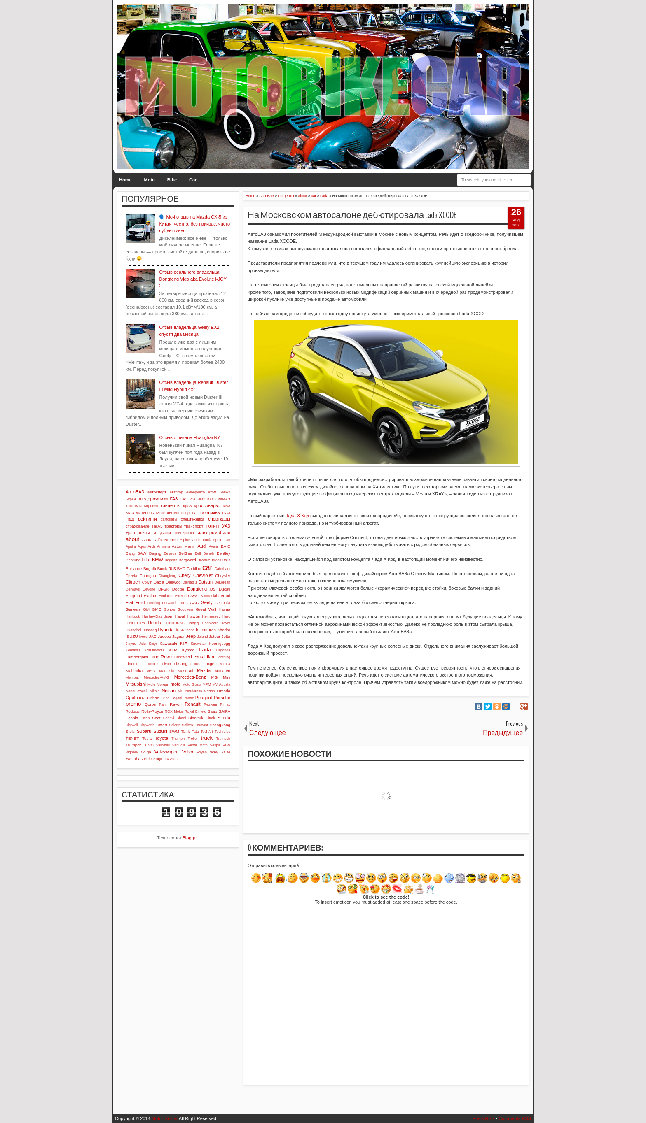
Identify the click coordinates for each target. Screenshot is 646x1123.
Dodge (178, 589)
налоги (198, 513)
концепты (170, 505)
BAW (141, 553)
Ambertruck (201, 540)
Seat (156, 718)
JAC (153, 636)
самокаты (169, 519)
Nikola (154, 691)
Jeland (202, 637)
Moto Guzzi (191, 684)
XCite (225, 752)
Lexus (197, 656)
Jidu (142, 644)
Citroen (133, 581)
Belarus (170, 553)
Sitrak (210, 718)
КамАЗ (224, 499)
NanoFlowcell (136, 691)
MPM (206, 684)
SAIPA (224, 711)
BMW (157, 559)
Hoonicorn (210, 623)
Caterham (222, 569)
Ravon (176, 704)
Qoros (150, 704)
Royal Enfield (195, 711)
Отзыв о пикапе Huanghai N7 (189, 437)
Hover (225, 623)
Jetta (226, 636)
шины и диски (155, 532)
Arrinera (163, 546)
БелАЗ (224, 492)
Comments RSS (515, 1118)
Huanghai (133, 630)
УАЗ (226, 525)
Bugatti (149, 568)
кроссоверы (206, 505)
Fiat (129, 602)
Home (125, 179)
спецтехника (192, 519)
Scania (132, 718)
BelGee (185, 553)
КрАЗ (187, 506)
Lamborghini (137, 657)
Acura (147, 539)
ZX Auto (170, 759)
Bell (198, 553)
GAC (194, 602)
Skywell (132, 725)
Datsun (205, 581)
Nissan (169, 690)
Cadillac (194, 568)
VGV (226, 745)
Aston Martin (184, 546)
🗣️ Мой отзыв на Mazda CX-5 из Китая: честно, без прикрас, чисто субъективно (194, 223)
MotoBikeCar (165, 1118)
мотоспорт (182, 513)
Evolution (166, 596)
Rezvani (210, 704)
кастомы (134, 505)
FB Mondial (207, 596)
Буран (131, 499)
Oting (165, 698)
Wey (214, 752)
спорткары (219, 518)
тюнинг (212, 525)
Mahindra (134, 670)
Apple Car (221, 540)
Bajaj (130, 553)
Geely (207, 602)
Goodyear (186, 609)
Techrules (222, 732)
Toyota (161, 738)
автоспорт (156, 492)
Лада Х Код (297, 515)
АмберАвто (195, 492)
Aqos (142, 546)
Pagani (176, 698)
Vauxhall (163, 745)
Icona (189, 630)
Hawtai (193, 616)
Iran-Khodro (219, 630)
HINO (130, 623)
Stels (130, 731)
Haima (224, 609)
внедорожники (153, 498)
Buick (162, 568)
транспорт (194, 526)
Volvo (187, 751)
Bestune (133, 560)
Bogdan (171, 560)
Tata (195, 732)
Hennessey (211, 616)
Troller (192, 739)
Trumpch (223, 739)
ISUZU (132, 636)
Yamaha (133, 758)
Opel (130, 697)
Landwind (182, 657)
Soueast (201, 725)
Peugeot (203, 697)
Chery (184, 575)
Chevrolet (203, 575)
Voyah (201, 752)
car (207, 567)
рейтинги (147, 518)
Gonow (170, 609)
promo (133, 704)
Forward (169, 603)
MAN (150, 670)
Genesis (133, 609)
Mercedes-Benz (190, 676)
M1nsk (225, 664)
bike (146, 559)
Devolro (149, 589)
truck (207, 738)
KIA (183, 643)
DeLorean (222, 582)
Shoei (181, 718)
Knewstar (198, 644)
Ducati (224, 589)
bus (172, 568)
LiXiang (180, 663)
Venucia (178, 745)
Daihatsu (190, 582)
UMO (149, 745)
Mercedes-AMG (156, 677)
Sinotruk (195, 718)
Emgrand (134, 595)
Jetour (214, 636)
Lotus (195, 663)
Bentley (223, 553)
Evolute (150, 595)
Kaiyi (153, 644)
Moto (149, 179)
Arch (151, 546)
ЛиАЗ (225, 506)
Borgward (187, 560)
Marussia (166, 671)
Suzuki (160, 731)
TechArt (207, 732)
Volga (146, 752)
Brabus (203, 560)
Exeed (181, 595)
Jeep (191, 636)
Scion (145, 718)
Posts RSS (483, 1118)
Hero (226, 616)
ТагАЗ (157, 526)
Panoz (188, 698)
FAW (192, 595)
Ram (163, 704)
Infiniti (202, 629)
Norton (209, 691)
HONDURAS (174, 623)
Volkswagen (166, 751)
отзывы (213, 512)
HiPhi (141, 623)
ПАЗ (226, 512)
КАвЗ (211, 499)
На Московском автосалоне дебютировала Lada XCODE (352, 215)
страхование (138, 526)
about (132, 539)
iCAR (180, 630)
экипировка (184, 533)
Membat (132, 677)
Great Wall (206, 609)
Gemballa (222, 603)
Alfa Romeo (166, 539)
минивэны (145, 512)
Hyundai (166, 629)
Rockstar (133, 711)
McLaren (222, 670)
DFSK (163, 589)
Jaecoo (164, 636)
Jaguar (178, 636)
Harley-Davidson (157, 616)
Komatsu (133, 650)
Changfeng (167, 576)
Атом (212, 492)
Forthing (153, 603)
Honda (154, 622)
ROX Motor (174, 711)
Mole (151, 684)
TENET (132, 738)
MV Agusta (221, 684)
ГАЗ (174, 498)
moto (175, 683)
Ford (140, 602)
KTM (173, 650)
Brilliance (134, 568)
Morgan (163, 684)
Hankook (133, 616)
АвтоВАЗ (135, 491)
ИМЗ (201, 499)
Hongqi (193, 623)
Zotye (158, 758)
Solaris (174, 725)
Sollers (187, 725)
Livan (166, 664)
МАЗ (130, 512)
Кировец (151, 506)
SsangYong (220, 725)
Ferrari (224, 595)
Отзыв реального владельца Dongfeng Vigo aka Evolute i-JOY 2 (192, 279)
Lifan (209, 656)
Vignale (132, 752)
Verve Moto (198, 745)
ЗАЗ (183, 499)
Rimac (225, 704)
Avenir (214, 546)
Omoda (223, 690)
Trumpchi (134, 745)
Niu (180, 691)
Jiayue (131, 644)
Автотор (176, 492)
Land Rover (161, 656)
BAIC (225, 546)
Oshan (153, 697)
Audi (201, 546)
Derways (133, 589)
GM (146, 609)
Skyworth (147, 725)
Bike (172, 179)
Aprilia (131, 546)
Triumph (178, 739)
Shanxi (168, 718)
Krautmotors (154, 650)
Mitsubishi (136, 683)
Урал (130, 532)
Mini (226, 677)
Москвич (164, 512)
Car (193, 179)
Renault (193, 704)
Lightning (222, 657)
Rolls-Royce (152, 711)
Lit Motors (150, 664)
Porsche (222, 697)
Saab (212, 711)
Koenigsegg (219, 643)
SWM (174, 731)
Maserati (185, 670)
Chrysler (222, 575)
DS (213, 589)
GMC (157, 609)
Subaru (144, 731)
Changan (148, 575)
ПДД (130, 519)
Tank (185, 731)
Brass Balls (221, 560)
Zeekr (147, 758)
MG (214, 677)
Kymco (188, 650)
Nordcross (193, 691)
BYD (181, 568)
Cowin (147, 582)
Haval (180, 616)
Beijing (155, 553)
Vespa (215, 745)
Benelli (209, 553)
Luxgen (209, 663)
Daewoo (173, 582)
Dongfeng (197, 588)
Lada (205, 649)
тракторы (173, 526)
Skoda (224, 717)
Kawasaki (168, 643)
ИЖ (192, 499)
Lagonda (223, 650)
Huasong (149, 630)
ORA (141, 697)
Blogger (190, 837)
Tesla (147, 738)
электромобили (214, 532)
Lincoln (132, 663)
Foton (183, 602)
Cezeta (131, 576)
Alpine (185, 540)
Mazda (204, 670)
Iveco (143, 637)
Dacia (159, 582)
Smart (161, 725)
